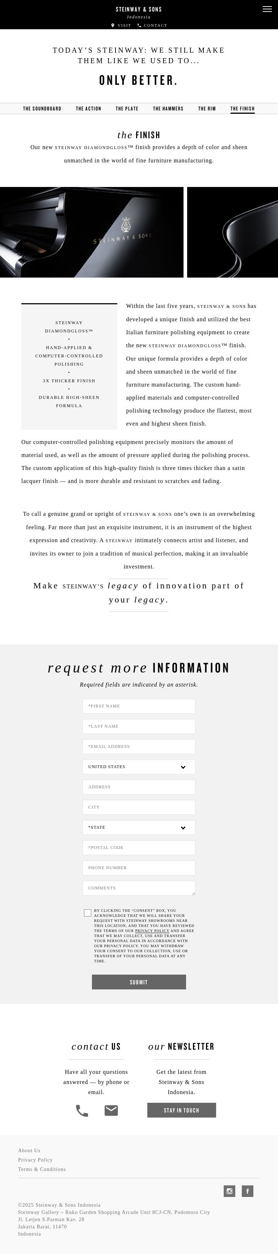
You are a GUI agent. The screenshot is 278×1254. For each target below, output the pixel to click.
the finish (243, 108)
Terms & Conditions (42, 1169)
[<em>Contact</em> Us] (111, 1116)
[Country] (139, 766)
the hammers (168, 108)
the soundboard (42, 108)
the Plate (127, 108)
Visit (120, 25)
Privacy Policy (35, 1160)
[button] (267, 9)
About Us (29, 1150)
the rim (207, 108)
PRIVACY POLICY (152, 931)
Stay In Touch (181, 1110)
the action (88, 108)
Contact (152, 25)
